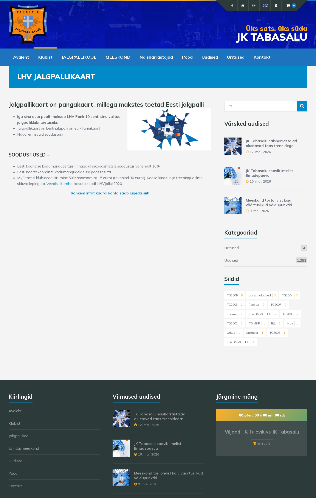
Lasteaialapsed (262, 295)
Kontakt (262, 57)
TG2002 (235, 323)
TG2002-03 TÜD (262, 314)
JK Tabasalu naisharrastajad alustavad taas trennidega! (271, 143)
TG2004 (290, 295)
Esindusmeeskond (24, 448)
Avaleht (21, 57)
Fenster (256, 304)
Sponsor (254, 332)
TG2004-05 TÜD (240, 342)
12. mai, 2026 (260, 152)
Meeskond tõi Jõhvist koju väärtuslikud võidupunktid (269, 202)
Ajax (292, 323)
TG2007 (278, 304)
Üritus (233, 332)
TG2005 (235, 295)
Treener (235, 314)
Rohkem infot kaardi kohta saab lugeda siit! (110, 193)
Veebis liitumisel (59, 183)
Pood (187, 57)
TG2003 (235, 304)
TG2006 (290, 314)
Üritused (236, 57)
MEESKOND (117, 57)
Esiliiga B (264, 443)
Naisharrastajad (156, 57)
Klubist (45, 57)
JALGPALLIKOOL (79, 57)
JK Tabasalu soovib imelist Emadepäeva (269, 173)
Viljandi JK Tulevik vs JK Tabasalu (262, 432)
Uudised (210, 57)
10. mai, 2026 (260, 181)
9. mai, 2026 (259, 211)
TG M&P (257, 323)
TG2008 (277, 332)
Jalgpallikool (19, 436)
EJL (275, 323)
